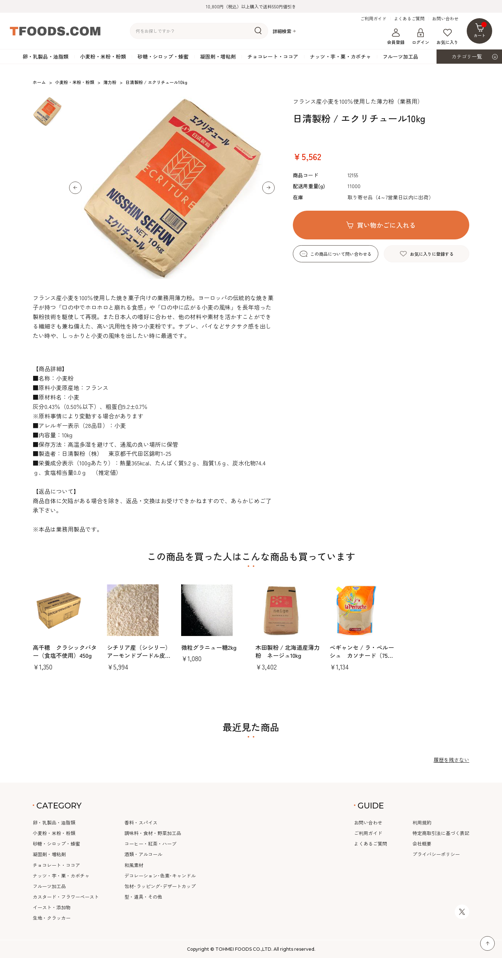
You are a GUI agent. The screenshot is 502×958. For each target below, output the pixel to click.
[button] (75, 188)
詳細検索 (281, 31)
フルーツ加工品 (400, 56)
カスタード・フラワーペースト (66, 896)
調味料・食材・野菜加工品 (152, 833)
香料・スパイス (141, 822)
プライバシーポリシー (436, 854)
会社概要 (422, 843)
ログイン (420, 36)
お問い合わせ (445, 18)
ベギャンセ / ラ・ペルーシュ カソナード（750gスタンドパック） (362, 655)
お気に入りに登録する (432, 254)
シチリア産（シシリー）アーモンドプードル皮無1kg (139, 655)
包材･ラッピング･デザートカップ (160, 886)
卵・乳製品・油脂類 (45, 56)
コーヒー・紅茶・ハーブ (150, 843)
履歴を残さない (451, 759)
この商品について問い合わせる (340, 254)
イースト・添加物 (52, 907)
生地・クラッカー (52, 917)
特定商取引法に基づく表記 (441, 833)
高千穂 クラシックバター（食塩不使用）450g (65, 651)
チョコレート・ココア (272, 56)
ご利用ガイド (373, 18)
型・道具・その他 (143, 896)
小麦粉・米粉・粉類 (103, 56)
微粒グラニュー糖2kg (208, 647)
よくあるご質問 (409, 18)
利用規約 (422, 822)
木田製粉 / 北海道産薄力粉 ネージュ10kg (287, 651)
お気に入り (447, 36)
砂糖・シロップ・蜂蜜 (163, 56)
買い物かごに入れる (386, 225)
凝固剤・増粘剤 (218, 56)
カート (480, 30)
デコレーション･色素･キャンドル (160, 875)
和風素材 (133, 865)
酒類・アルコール (143, 854)
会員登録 (396, 36)
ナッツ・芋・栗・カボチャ (340, 56)
